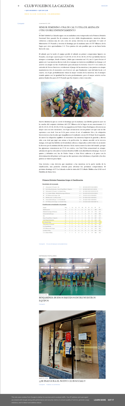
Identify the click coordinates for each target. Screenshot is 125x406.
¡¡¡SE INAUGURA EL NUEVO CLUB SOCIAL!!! (62, 380)
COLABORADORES (53, 14)
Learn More (100, 400)
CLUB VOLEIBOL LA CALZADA (49, 6)
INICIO (27, 14)
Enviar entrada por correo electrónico (56, 244)
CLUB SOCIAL (41, 14)
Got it (111, 400)
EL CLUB (33, 14)
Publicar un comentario (53, 384)
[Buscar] (104, 6)
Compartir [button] (20, 23)
